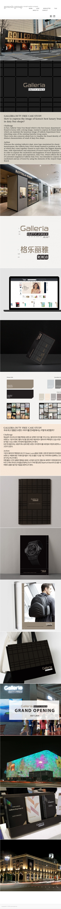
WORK (30, 8)
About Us (35, 10)
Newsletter (46, 8)
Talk (55, 8)
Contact (45, 10)
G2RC (37, 8)
